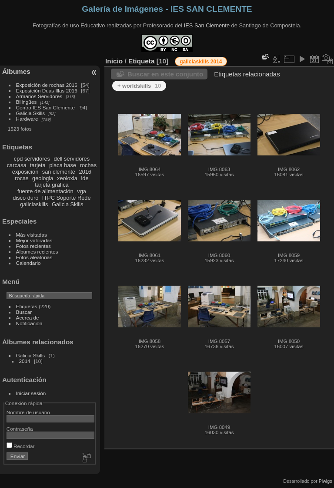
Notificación (29, 323)
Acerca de (27, 317)
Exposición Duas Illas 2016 (46, 90)
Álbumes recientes (37, 251)
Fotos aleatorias (34, 257)
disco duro (25, 198)
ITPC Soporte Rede (66, 198)
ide (85, 178)
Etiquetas (26, 306)
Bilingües (26, 102)
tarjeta (38, 165)
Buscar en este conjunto (165, 74)
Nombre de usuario (28, 412)
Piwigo (325, 481)
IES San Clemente (207, 25)
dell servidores (72, 158)
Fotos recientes (33, 246)
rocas (21, 178)
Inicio (114, 61)
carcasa (17, 165)
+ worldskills (139, 85)
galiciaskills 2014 (201, 62)
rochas (88, 165)
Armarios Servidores (39, 96)
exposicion (25, 171)
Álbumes (16, 71)
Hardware (27, 119)
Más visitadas (31, 234)
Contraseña (20, 429)
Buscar (24, 312)
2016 (85, 171)
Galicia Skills (30, 113)
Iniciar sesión (31, 393)
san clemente (58, 171)
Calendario (28, 263)
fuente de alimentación (45, 191)
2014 (24, 361)
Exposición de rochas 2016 (46, 85)
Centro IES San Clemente (45, 107)
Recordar (21, 446)
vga (81, 191)
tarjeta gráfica (52, 184)
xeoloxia (67, 178)
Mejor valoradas (34, 240)
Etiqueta (141, 61)
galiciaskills (34, 204)
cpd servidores (32, 158)
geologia (42, 178)
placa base (62, 165)
